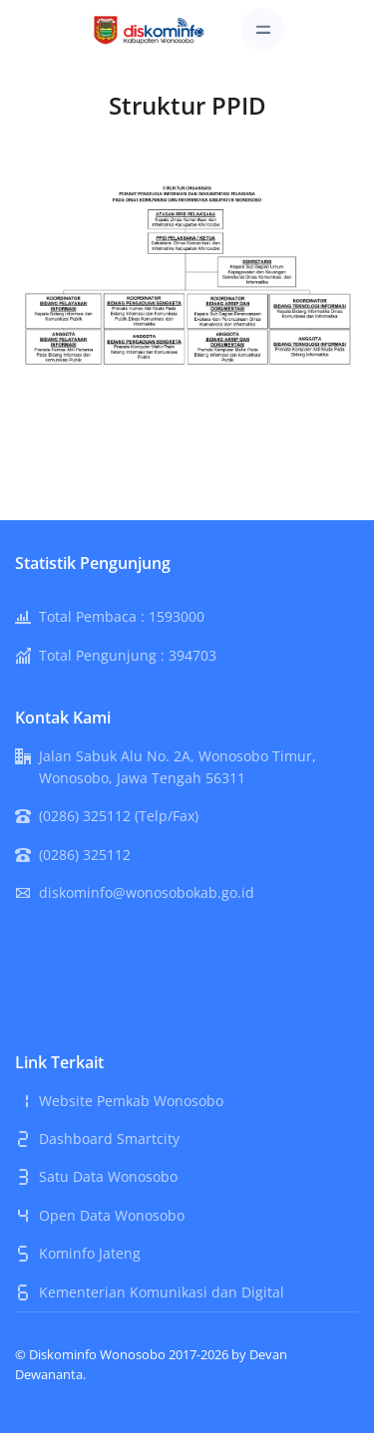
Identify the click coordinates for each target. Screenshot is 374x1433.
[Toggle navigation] (262, 29)
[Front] (149, 28)
